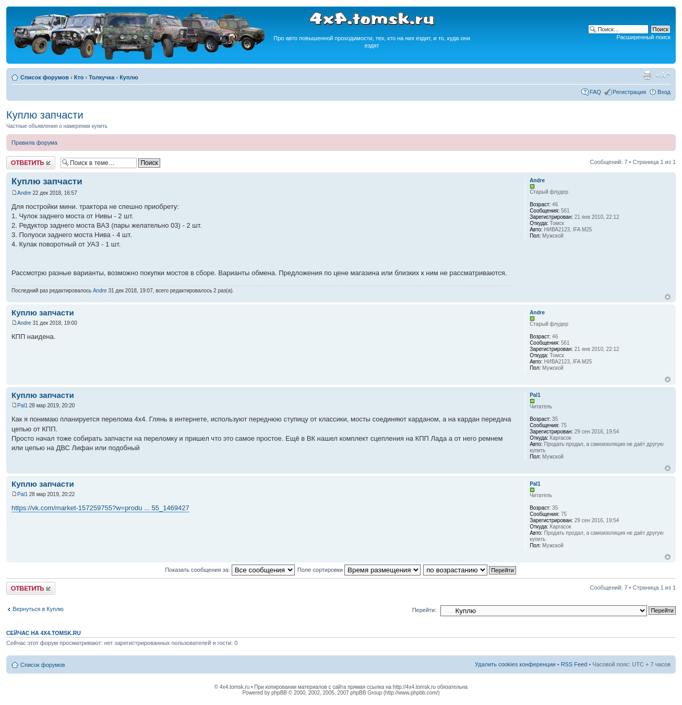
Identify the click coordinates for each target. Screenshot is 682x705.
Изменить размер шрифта (663, 75)
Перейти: (424, 610)
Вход (664, 92)
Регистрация (629, 92)
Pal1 (22, 405)
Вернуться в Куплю (38, 609)
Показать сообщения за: (230, 570)
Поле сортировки (359, 570)
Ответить (30, 162)
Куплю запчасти (44, 115)
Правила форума (34, 142)
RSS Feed (574, 664)
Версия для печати (647, 75)
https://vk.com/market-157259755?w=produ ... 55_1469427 (100, 508)
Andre (24, 193)
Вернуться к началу (668, 297)
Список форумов (44, 77)
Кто (79, 77)
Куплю (128, 77)
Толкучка (101, 77)
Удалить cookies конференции (515, 664)
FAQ (595, 92)
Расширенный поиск (643, 37)
